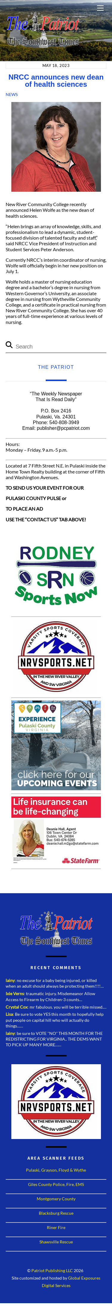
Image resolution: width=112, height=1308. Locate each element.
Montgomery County (56, 1198)
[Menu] (100, 8)
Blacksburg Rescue (56, 1213)
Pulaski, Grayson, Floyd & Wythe (56, 1170)
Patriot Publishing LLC (52, 1270)
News (12, 94)
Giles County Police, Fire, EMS (56, 1184)
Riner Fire (56, 1227)
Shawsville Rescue (56, 1241)
